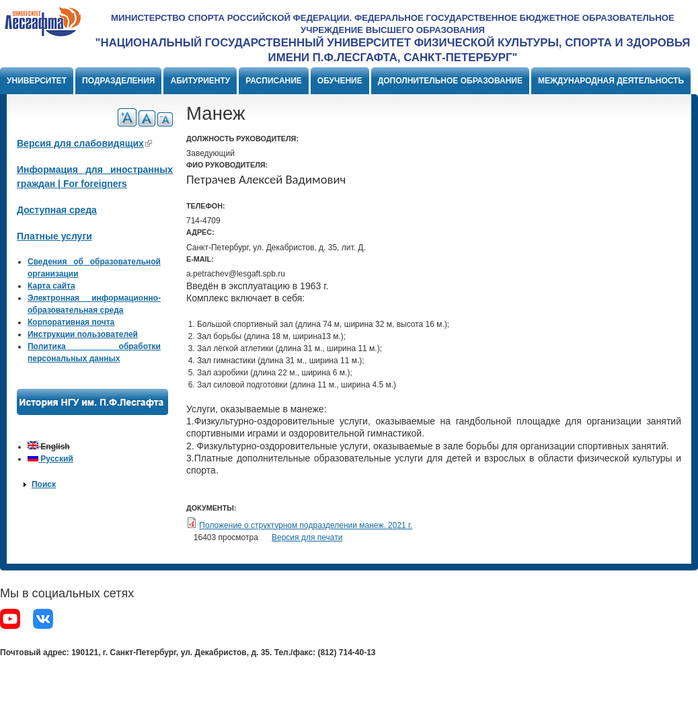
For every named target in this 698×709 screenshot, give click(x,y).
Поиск (44, 484)
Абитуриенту (200, 80)
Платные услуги (54, 236)
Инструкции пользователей (83, 334)
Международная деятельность (611, 80)
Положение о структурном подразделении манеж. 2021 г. (305, 525)
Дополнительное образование (450, 80)
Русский (50, 458)
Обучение (339, 80)
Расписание (273, 80)
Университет (37, 80)
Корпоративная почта (71, 322)
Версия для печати (307, 537)
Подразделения (118, 80)
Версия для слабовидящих (84, 143)
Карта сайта (51, 286)
